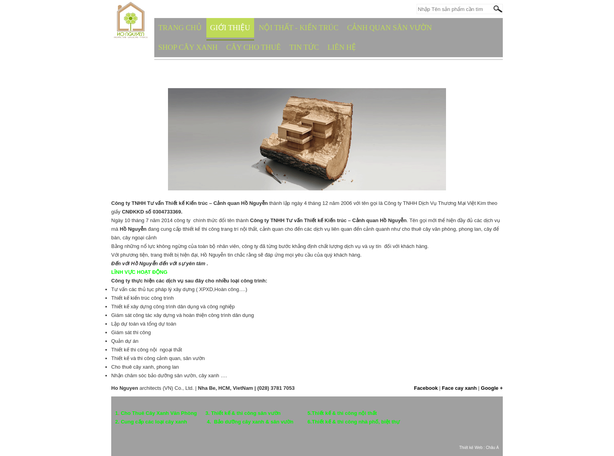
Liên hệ (341, 47)
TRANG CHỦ (180, 28)
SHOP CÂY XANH (188, 47)
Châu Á (492, 447)
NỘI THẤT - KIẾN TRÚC (299, 28)
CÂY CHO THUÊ (253, 47)
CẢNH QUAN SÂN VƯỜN (389, 28)
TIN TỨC (304, 47)
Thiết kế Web (471, 447)
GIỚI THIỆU (230, 28)
